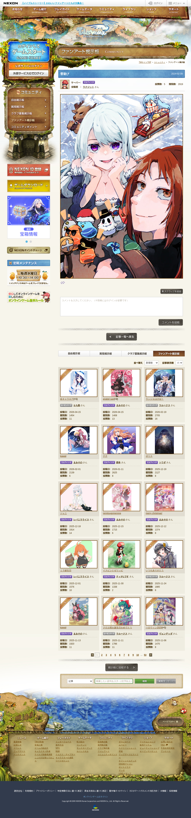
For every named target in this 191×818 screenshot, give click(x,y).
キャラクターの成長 (64, 758)
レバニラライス (81, 519)
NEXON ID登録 (28, 170)
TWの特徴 (39, 742)
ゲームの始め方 (41, 748)
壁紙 (121, 751)
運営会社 (18, 790)
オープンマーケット (148, 751)
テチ (105, 456)
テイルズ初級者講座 (43, 754)
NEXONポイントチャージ (28, 250)
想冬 (118, 462)
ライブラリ (129, 12)
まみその (120, 405)
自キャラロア (67, 399)
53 (145, 655)
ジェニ (63, 513)
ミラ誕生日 (65, 570)
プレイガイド (62, 12)
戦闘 (58, 751)
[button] (27, 241)
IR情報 (163, 790)
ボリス (149, 456)
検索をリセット (166, 681)
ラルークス (164, 405)
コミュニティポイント (28, 127)
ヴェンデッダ (165, 633)
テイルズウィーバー (97, 29)
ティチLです (122, 576)
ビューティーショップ (149, 748)
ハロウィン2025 (154, 627)
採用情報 (173, 790)
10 (137, 655)
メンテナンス (19, 754)
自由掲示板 (28, 100)
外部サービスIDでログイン (29, 73)
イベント (17, 748)
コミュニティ (159, 62)
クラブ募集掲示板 (28, 113)
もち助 (76, 405)
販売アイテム (146, 745)
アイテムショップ (147, 742)
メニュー (177, 3)
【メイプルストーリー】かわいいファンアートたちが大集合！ (52, 3)
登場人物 (38, 745)
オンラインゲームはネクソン (95, 796)
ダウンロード (124, 742)
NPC (58, 748)
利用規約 (29, 790)
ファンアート (103, 751)
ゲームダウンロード (28, 186)
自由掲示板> (74, 354)
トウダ (162, 462)
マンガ (122, 770)
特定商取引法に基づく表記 (70, 790)
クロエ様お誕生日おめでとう (117, 627)
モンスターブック (84, 748)
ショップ (151, 12)
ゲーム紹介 (39, 12)
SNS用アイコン (126, 764)
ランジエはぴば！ (155, 399)
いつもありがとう (155, 570)
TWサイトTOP (145, 62)
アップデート (19, 751)
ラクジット (88, 87)
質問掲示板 (28, 106)
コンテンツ (82, 745)
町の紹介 (81, 742)
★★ (152, 375)
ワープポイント (62, 761)
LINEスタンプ (125, 773)
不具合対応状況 (168, 748)
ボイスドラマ (124, 767)
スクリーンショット (127, 748)
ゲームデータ (84, 12)
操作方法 (59, 745)
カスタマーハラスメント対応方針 (143, 790)
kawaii (63, 456)
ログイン (155, 3)
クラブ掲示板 (103, 748)
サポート (174, 12)
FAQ (163, 745)
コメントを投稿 (170, 322)
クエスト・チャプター (65, 754)
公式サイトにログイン (29, 66)
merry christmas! (154, 513)
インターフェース (63, 742)
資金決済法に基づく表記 (95, 790)
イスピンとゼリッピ (113, 570)
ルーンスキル (82, 751)
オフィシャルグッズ (127, 761)
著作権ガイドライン (117, 790)
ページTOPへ (170, 721)
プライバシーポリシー (45, 790)
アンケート (166, 751)
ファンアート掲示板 (28, 120)
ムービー (123, 745)
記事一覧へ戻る (121, 337)
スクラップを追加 (171, 291)
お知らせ (16, 12)
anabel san (108, 399)
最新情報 (17, 742)
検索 (144, 681)
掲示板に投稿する (121, 667)
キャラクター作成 (42, 751)
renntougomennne (112, 513)
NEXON (11, 3)
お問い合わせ (167, 742)
